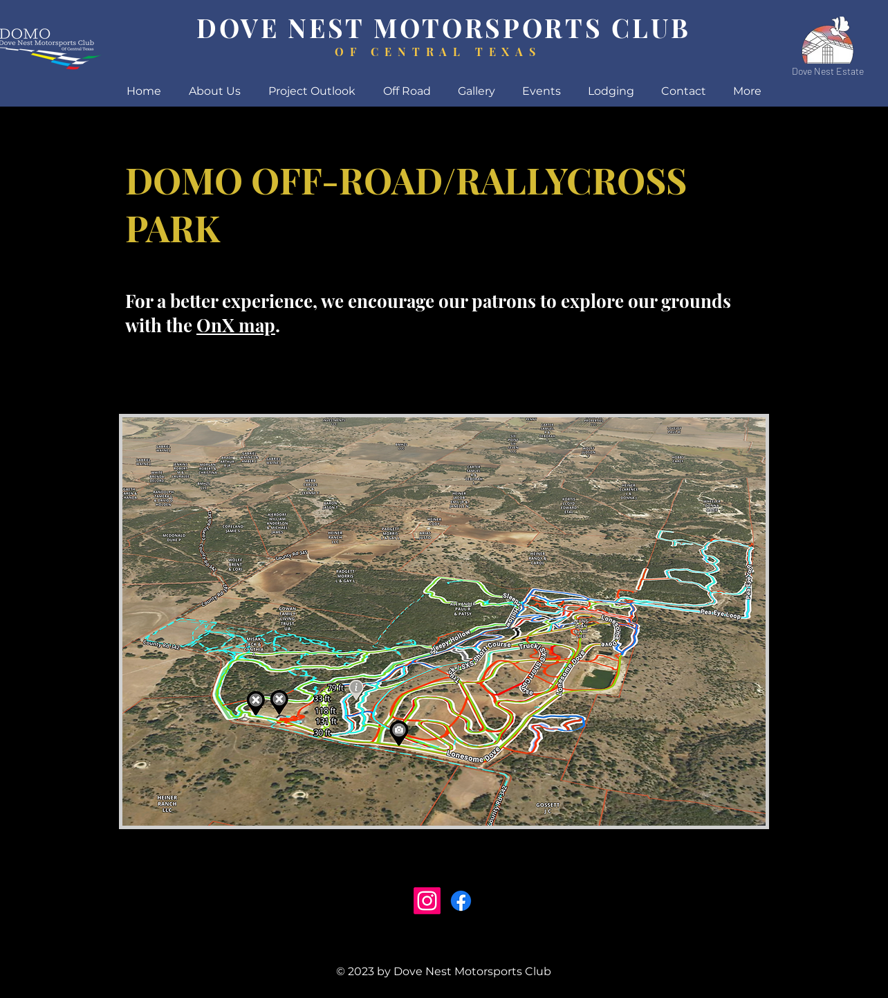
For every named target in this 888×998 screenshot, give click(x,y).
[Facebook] (460, 900)
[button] (610, 91)
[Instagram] (427, 900)
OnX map (235, 325)
